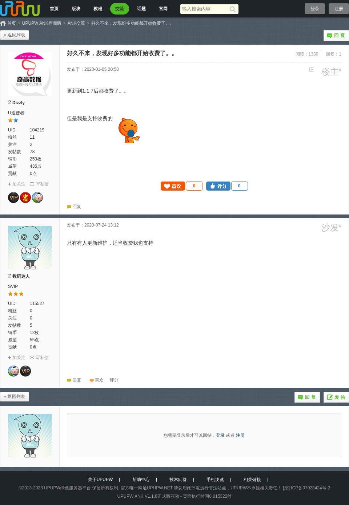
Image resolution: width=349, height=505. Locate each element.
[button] (182, 186)
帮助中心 (141, 479)
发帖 (336, 397)
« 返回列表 (14, 34)
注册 (338, 8)
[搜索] (233, 9)
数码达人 (21, 276)
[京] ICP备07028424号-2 (306, 487)
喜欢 (99, 380)
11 (32, 137)
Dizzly (18, 102)
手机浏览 (215, 479)
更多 (311, 69)
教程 (97, 8)
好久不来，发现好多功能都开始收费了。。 (132, 23)
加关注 (18, 184)
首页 (54, 8)
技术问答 (178, 479)
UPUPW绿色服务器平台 (67, 487)
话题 (141, 8)
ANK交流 (76, 23)
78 (32, 151)
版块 (76, 8)
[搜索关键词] (205, 9)
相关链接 (252, 479)
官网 (163, 8)
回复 (336, 35)
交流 (119, 8)
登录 (314, 8)
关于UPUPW (100, 479)
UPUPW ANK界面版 (41, 23)
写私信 (42, 184)
